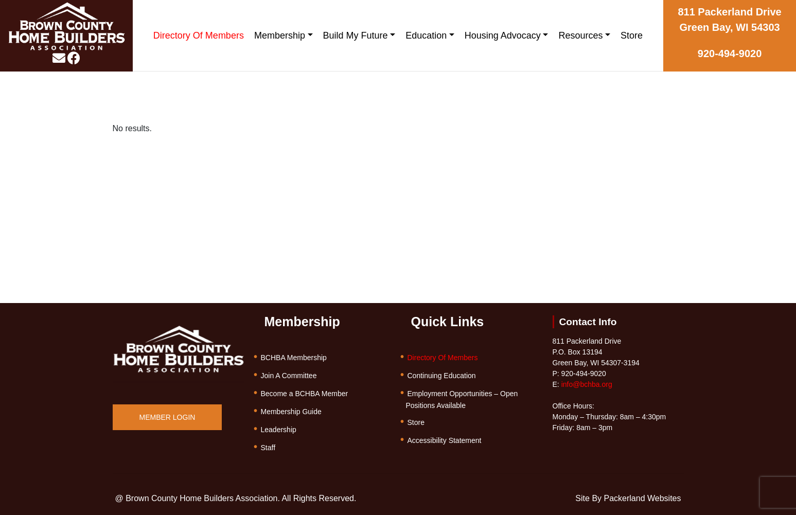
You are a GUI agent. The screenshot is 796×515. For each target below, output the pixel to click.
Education (426, 35)
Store (632, 35)
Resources (580, 35)
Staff (268, 447)
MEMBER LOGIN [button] (167, 417)
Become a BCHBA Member (304, 393)
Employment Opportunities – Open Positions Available (462, 399)
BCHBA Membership (294, 357)
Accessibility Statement (445, 440)
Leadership (278, 429)
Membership (279, 35)
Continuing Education (442, 375)
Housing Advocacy (503, 35)
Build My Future (355, 35)
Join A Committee (289, 375)
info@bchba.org (586, 384)
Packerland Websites (642, 498)
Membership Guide (291, 411)
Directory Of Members (198, 35)
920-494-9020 (730, 53)
